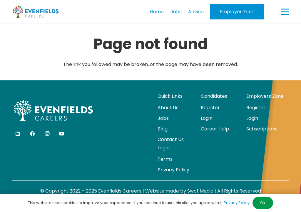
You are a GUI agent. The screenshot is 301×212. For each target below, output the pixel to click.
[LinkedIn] (18, 134)
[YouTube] (62, 134)
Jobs (163, 118)
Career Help (215, 128)
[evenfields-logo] (35, 12)
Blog (163, 128)
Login (207, 118)
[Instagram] (47, 134)
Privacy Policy (173, 169)
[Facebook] (32, 134)
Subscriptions (261, 128)
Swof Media (200, 191)
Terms (165, 159)
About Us (168, 107)
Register (210, 107)
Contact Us (171, 139)
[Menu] (285, 11)
